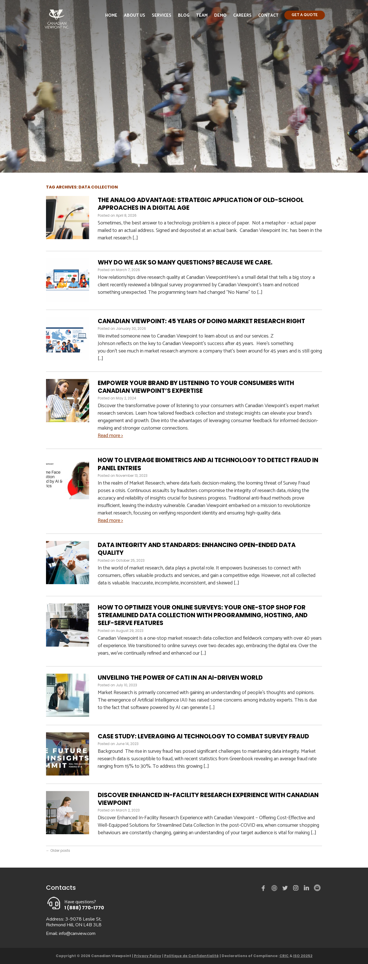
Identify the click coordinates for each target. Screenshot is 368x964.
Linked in (306, 889)
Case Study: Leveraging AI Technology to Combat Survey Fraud (204, 736)
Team (202, 15)
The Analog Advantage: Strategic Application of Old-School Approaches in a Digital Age (201, 204)
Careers (242, 15)
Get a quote (305, 15)
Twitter (286, 889)
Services (161, 15)
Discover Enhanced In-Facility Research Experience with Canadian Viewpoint (208, 799)
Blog (183, 15)
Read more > (110, 435)
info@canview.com (77, 933)
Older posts (58, 850)
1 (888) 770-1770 (84, 907)
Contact (268, 15)
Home (111, 15)
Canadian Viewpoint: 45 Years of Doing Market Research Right (201, 321)
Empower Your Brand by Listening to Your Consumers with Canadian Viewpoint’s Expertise (196, 387)
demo (275, 888)
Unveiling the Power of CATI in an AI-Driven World (181, 677)
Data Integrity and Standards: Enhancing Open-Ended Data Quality (197, 549)
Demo (220, 15)
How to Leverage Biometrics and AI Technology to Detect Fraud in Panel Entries (208, 464)
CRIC (284, 955)
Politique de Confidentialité (191, 955)
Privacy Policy (147, 955)
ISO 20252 (303, 955)
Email (317, 888)
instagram (296, 889)
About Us (134, 15)
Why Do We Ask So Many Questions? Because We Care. (185, 262)
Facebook (264, 889)
